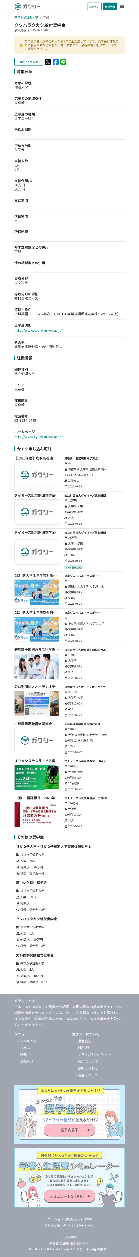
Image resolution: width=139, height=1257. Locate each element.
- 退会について (86, 1075)
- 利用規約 (83, 1047)
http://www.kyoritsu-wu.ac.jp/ (38, 330)
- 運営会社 (83, 1040)
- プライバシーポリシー (93, 1054)
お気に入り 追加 (28, 62)
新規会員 (110, 6)
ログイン (94, 6)
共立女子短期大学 (26, 17)
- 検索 (22, 1054)
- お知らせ (26, 1061)
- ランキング (27, 1040)
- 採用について (86, 1061)
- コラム (24, 1047)
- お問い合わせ (86, 1068)
